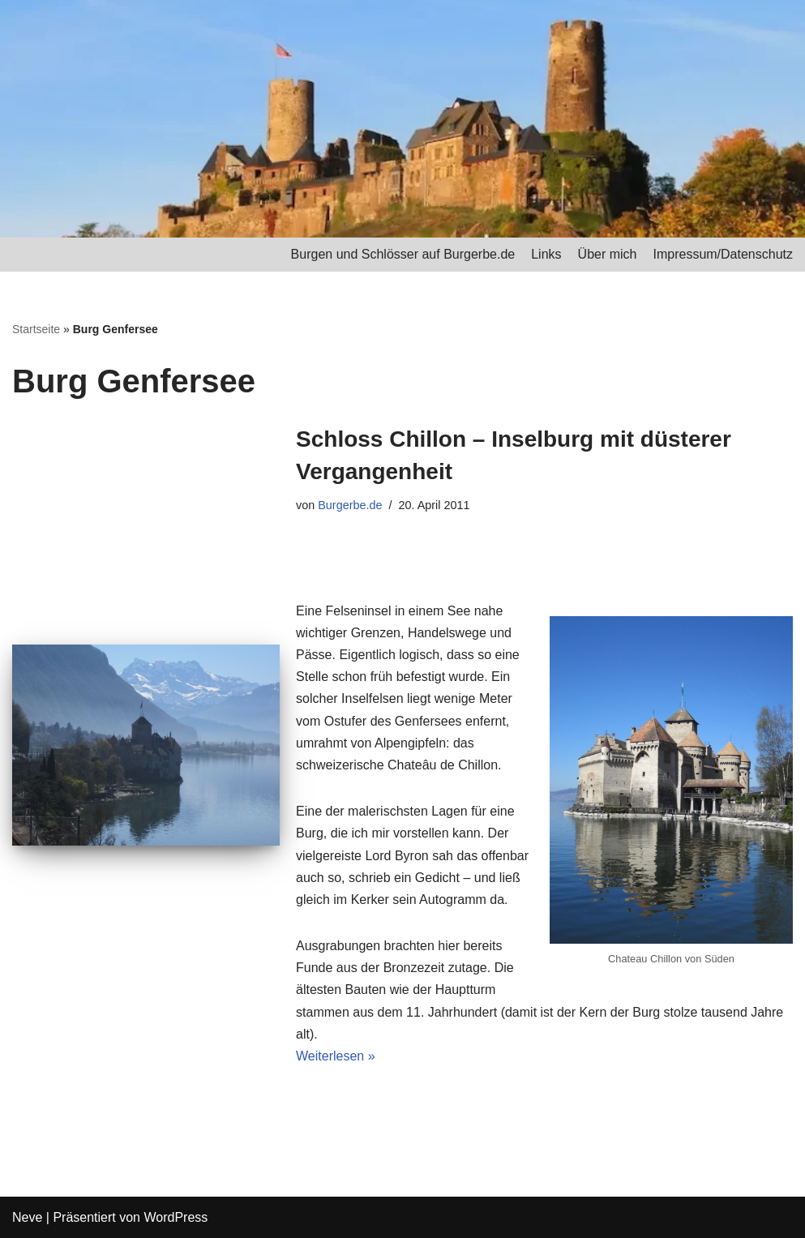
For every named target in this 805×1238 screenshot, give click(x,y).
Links (546, 254)
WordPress (175, 1217)
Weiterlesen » (335, 1056)
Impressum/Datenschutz (723, 254)
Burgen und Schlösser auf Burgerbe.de (403, 254)
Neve (27, 1217)
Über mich (607, 254)
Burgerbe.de (350, 505)
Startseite (36, 329)
